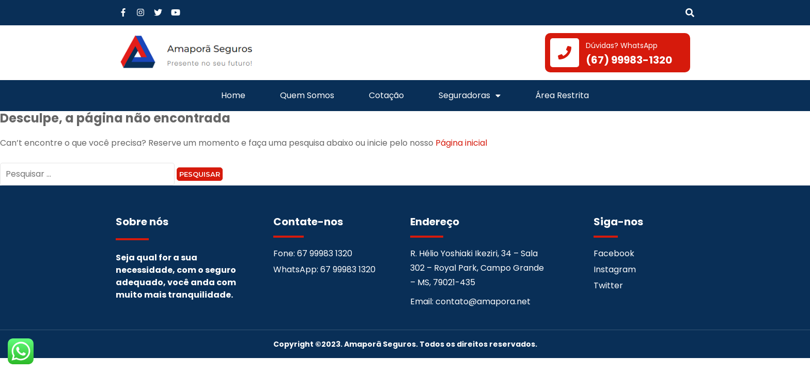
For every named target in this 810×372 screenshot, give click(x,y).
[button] (690, 13)
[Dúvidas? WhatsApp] (564, 52)
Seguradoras (470, 95)
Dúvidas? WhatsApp (622, 45)
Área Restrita (562, 95)
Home (233, 95)
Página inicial (461, 143)
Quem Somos (307, 95)
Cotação (386, 95)
